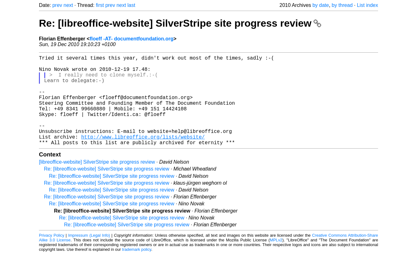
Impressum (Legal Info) (89, 255)
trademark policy (136, 269)
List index (367, 5)
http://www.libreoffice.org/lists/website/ (143, 155)
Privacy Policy (51, 255)
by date (320, 5)
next (68, 5)
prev (57, 5)
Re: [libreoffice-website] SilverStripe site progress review (180, 23)
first (100, 5)
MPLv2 (276, 259)
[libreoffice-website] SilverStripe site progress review (97, 181)
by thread (342, 5)
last (131, 5)
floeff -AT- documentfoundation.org (131, 38)
